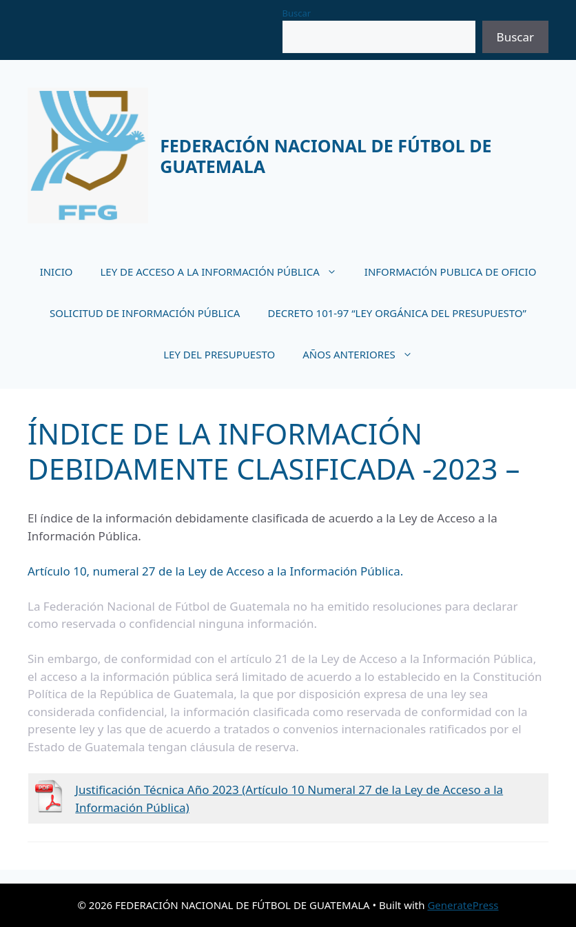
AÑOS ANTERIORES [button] (364, 354)
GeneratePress (462, 905)
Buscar (296, 13)
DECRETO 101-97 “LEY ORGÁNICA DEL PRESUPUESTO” (396, 313)
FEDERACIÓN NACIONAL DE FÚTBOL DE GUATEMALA (325, 156)
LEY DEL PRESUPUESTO (219, 354)
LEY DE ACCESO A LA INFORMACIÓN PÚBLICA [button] (225, 271)
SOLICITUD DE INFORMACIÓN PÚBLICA (145, 313)
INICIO (56, 271)
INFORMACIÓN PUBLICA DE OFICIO (450, 271)
